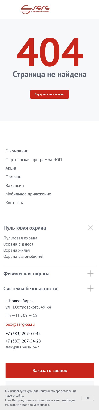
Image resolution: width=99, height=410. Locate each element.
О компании (17, 151)
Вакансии (15, 185)
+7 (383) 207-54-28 (23, 341)
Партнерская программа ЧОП (34, 159)
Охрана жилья (16, 250)
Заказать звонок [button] (49, 370)
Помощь (13, 176)
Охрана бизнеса (18, 244)
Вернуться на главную (49, 94)
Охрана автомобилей (23, 256)
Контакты (15, 202)
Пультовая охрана (20, 238)
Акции (11, 168)
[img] (88, 368)
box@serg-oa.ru (20, 324)
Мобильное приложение (28, 194)
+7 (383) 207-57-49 (23, 333)
